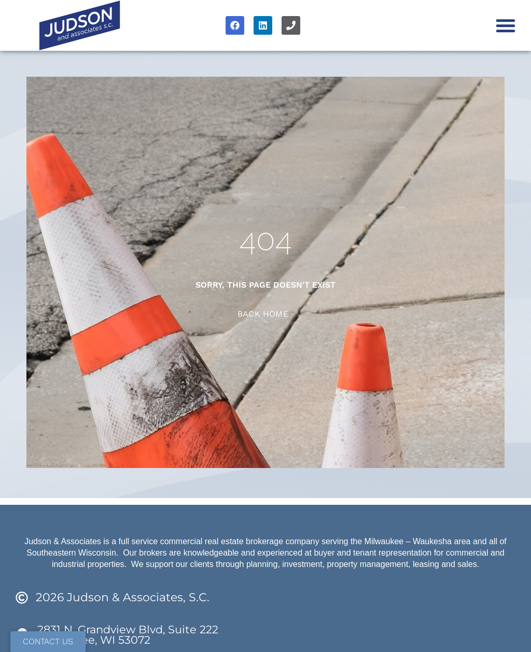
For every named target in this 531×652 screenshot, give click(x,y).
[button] (505, 25)
